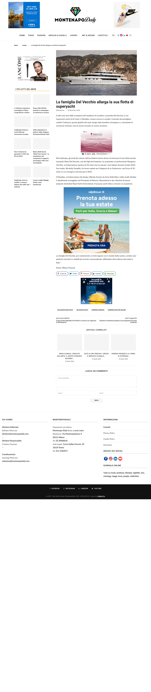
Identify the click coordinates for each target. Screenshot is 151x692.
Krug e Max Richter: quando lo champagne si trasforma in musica (41, 110)
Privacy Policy (109, 433)
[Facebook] (118, 35)
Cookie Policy (109, 439)
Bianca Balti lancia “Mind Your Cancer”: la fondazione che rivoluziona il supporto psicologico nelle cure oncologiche (41, 157)
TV (113, 35)
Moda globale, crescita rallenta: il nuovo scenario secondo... (69, 356)
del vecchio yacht (82, 309)
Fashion (41, 35)
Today (31, 35)
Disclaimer (107, 445)
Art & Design (88, 35)
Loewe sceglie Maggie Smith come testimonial (41, 182)
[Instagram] (121, 35)
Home (22, 35)
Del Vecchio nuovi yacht (65, 309)
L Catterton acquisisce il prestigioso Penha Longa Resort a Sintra (22, 110)
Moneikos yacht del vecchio (117, 309)
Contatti (106, 427)
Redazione (61, 110)
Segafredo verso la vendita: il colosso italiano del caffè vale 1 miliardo (22, 183)
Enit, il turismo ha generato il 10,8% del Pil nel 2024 (21, 154)
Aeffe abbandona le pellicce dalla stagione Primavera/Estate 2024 (41, 132)
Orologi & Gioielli (58, 35)
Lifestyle (102, 35)
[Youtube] (127, 35)
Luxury (73, 35)
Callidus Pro (101, 496)
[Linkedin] (124, 35)
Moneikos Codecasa (98, 309)
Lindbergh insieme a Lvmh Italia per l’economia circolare (21, 132)
